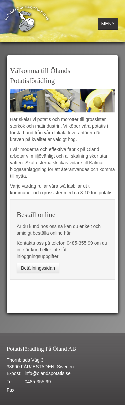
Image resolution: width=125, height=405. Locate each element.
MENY (108, 23)
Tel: (10, 381)
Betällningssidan (38, 268)
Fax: (11, 390)
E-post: (14, 373)
